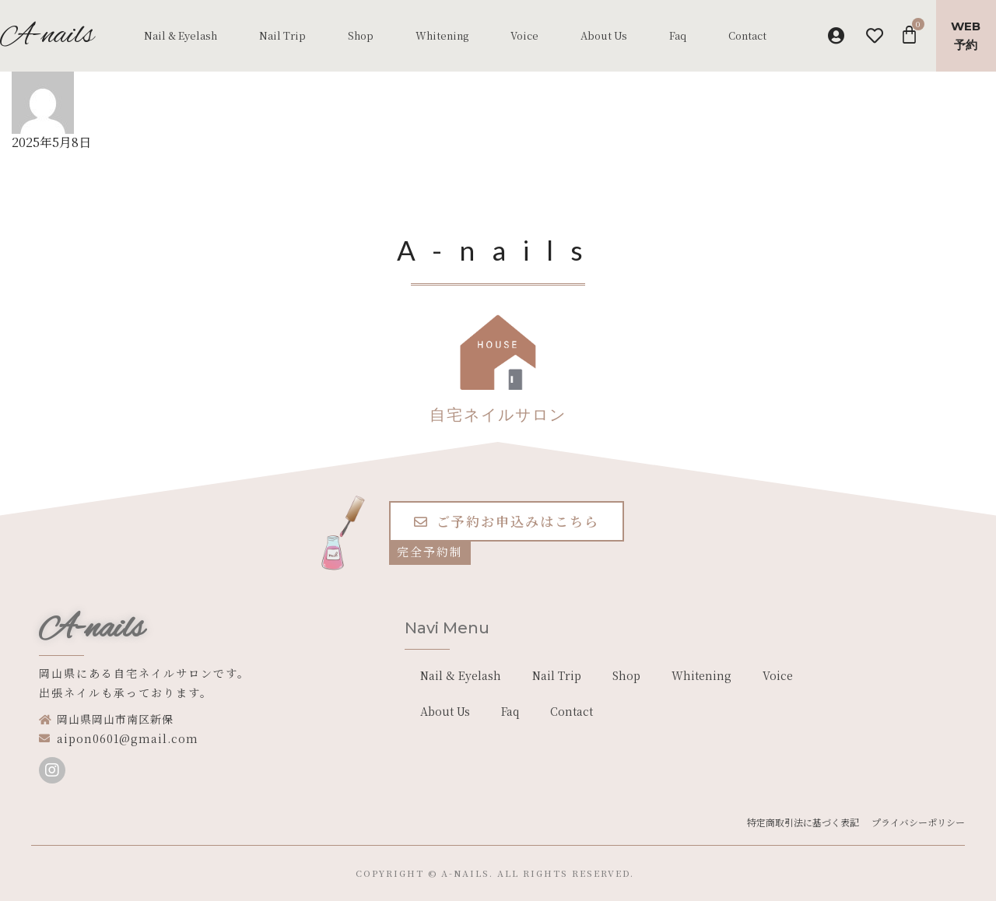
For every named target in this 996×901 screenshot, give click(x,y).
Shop (361, 35)
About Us (603, 35)
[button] (506, 521)
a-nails (465, 873)
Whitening (442, 35)
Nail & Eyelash (180, 35)
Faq (677, 35)
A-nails (91, 629)
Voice (524, 35)
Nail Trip (282, 35)
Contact (747, 35)
